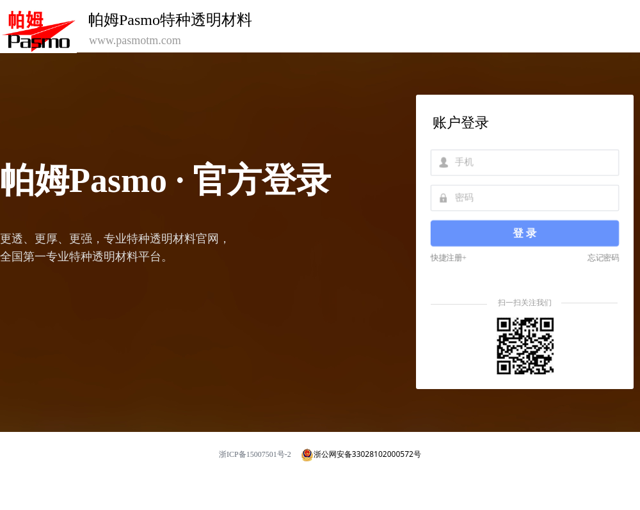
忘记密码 (601, 257)
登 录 (524, 232)
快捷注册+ (449, 257)
